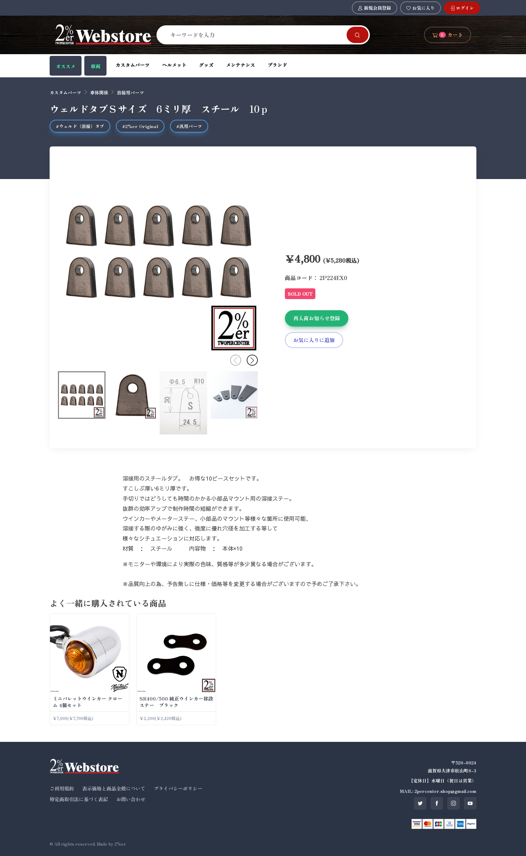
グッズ (206, 64)
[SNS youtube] (470, 803)
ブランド (277, 64)
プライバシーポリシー (178, 788)
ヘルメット (174, 64)
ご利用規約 (62, 788)
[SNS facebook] (437, 803)
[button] (252, 360)
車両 (95, 66)
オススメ (65, 66)
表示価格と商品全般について (113, 788)
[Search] (256, 35)
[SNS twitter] (420, 803)
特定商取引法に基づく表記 (79, 799)
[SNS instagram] (453, 803)
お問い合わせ (130, 799)
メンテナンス (240, 64)
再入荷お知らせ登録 (316, 318)
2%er (120, 844)
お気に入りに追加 (314, 340)
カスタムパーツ (133, 64)
